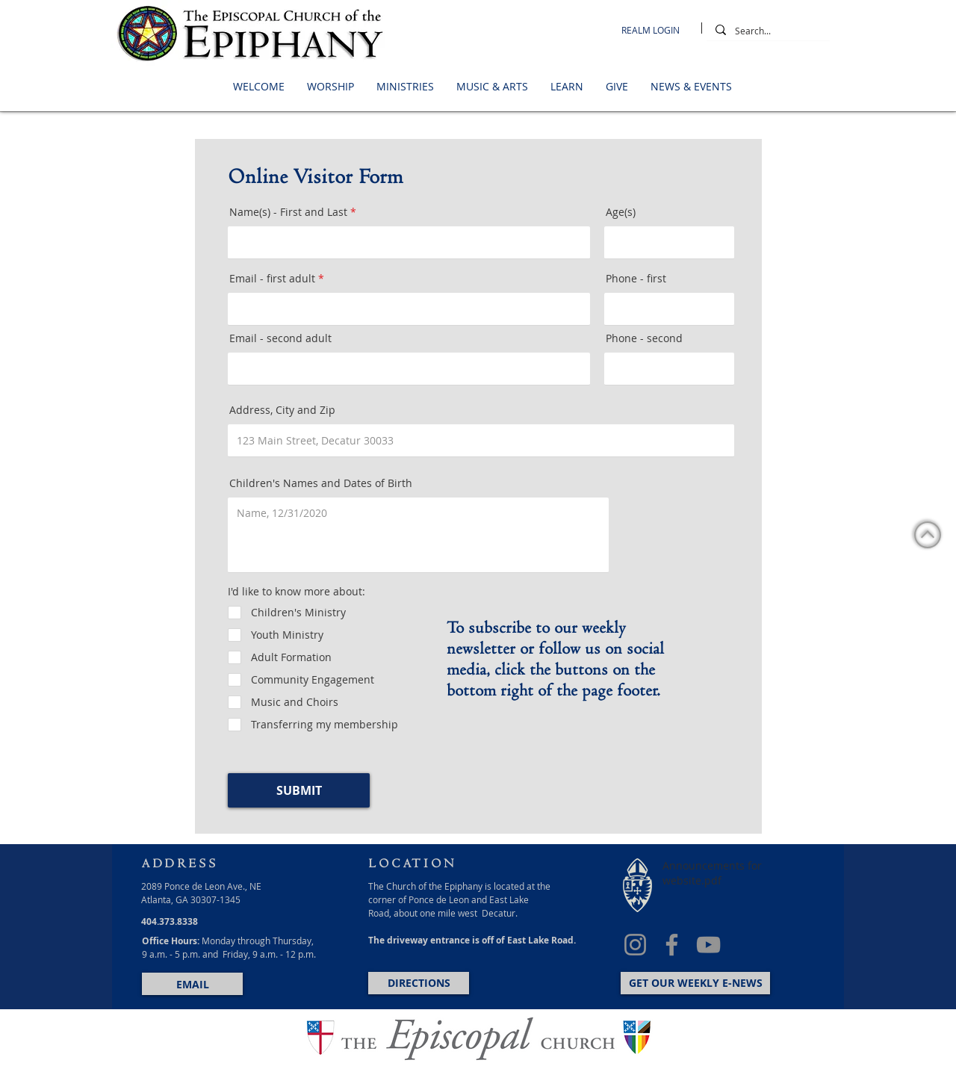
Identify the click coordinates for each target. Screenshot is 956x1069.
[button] (259, 87)
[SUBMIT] (299, 790)
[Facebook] (671, 944)
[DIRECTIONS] (418, 983)
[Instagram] (635, 944)
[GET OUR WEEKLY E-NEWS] (695, 983)
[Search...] (766, 31)
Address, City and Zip (282, 410)
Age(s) (621, 212)
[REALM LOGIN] (654, 29)
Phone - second (644, 338)
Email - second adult (280, 338)
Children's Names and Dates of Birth (320, 483)
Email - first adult (272, 278)
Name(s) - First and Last (288, 212)
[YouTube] (708, 944)
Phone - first (636, 278)
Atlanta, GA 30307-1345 (190, 899)
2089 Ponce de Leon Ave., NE (201, 886)
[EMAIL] (192, 984)
